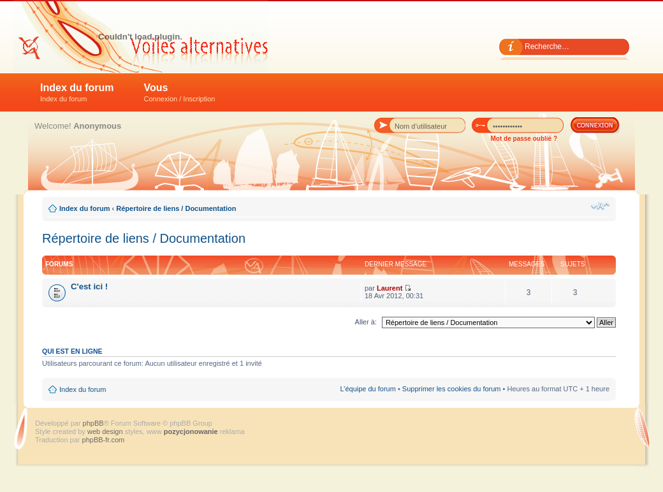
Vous (179, 92)
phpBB (93, 423)
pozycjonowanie (191, 431)
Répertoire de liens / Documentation (176, 208)
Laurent (389, 288)
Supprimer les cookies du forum (451, 389)
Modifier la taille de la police (600, 206)
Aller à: (366, 322)
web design (106, 431)
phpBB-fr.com (103, 440)
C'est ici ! (89, 286)
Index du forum (77, 92)
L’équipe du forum (367, 389)
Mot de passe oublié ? (524, 138)
